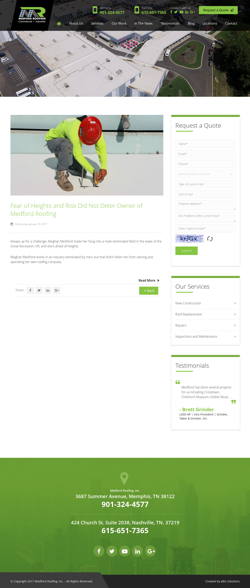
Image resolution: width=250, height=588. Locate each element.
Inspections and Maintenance (196, 336)
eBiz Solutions (230, 581)
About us (76, 23)
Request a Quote (218, 10)
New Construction (188, 303)
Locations (210, 23)
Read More (147, 280)
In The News (143, 23)
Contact (231, 23)
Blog (191, 23)
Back (150, 290)
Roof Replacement (188, 314)
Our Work (119, 23)
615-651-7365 (154, 10)
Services (97, 23)
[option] (205, 402)
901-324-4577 (112, 10)
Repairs (180, 325)
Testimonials (170, 23)
